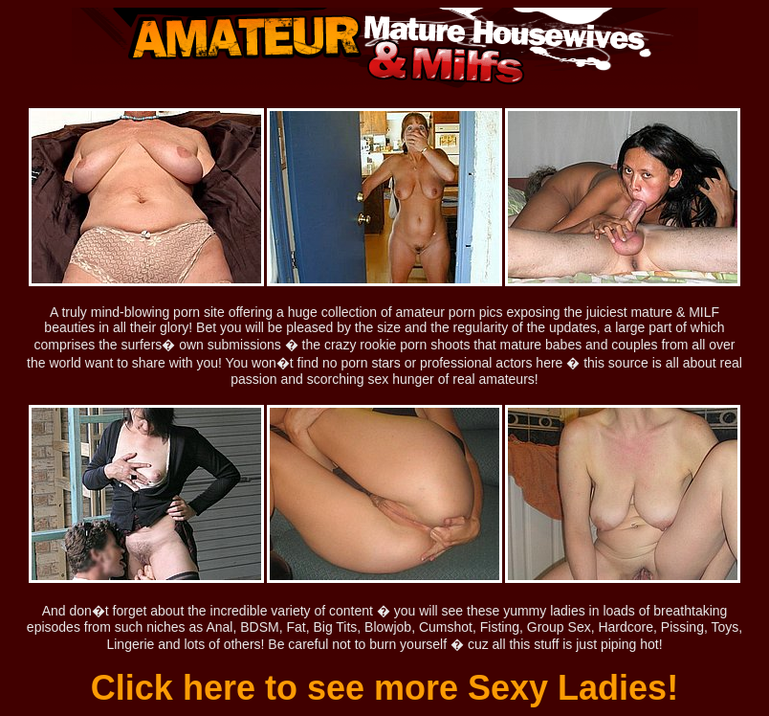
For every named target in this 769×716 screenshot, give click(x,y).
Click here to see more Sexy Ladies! (384, 687)
